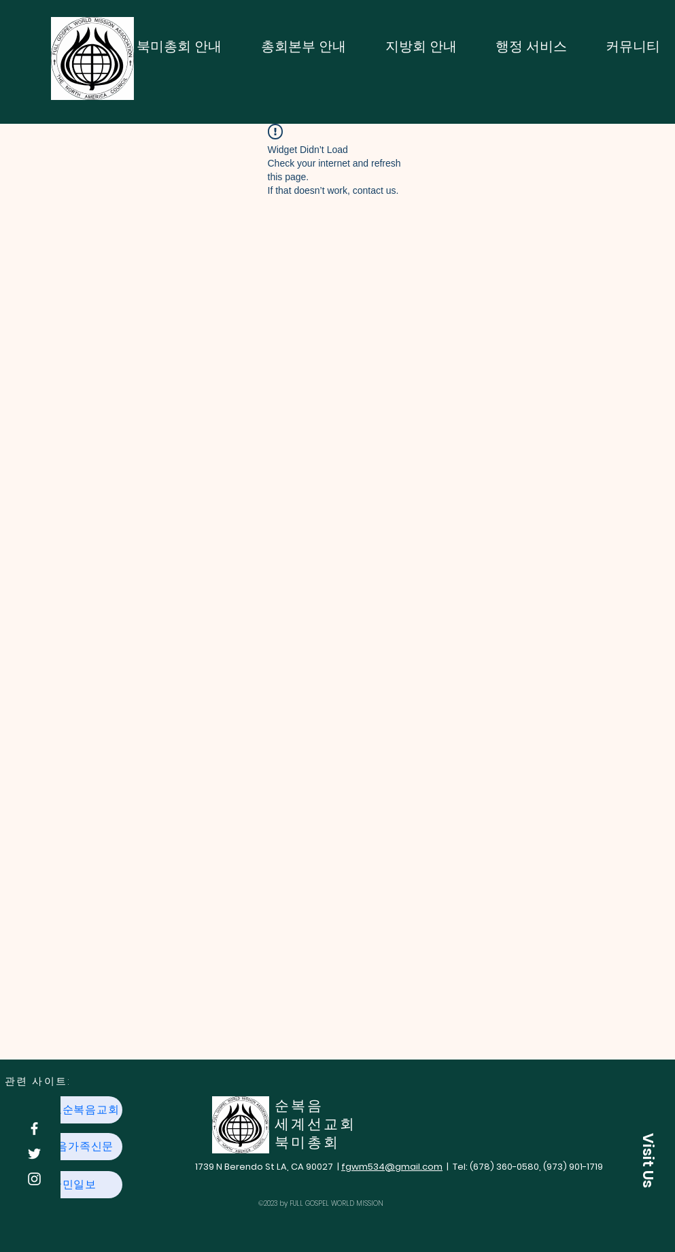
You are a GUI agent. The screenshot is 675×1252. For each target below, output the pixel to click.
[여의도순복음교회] (74, 1109)
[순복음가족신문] (74, 1146)
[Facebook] (34, 1128)
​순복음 (299, 1105)
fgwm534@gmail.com (392, 1166)
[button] (648, 1160)
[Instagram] (34, 1178)
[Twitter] (34, 1153)
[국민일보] (74, 1184)
